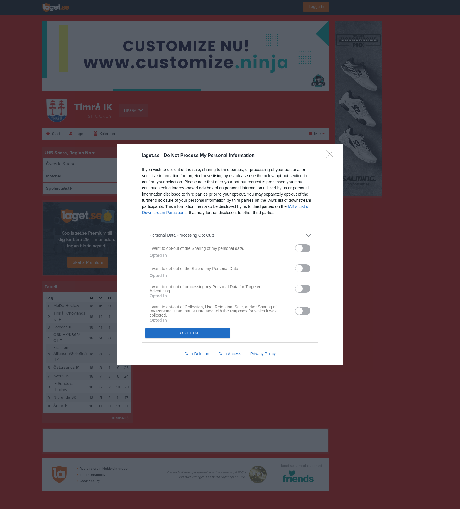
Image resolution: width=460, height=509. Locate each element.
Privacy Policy (263, 353)
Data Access (229, 353)
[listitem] (230, 235)
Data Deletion (196, 353)
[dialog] (230, 254)
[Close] (331, 155)
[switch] (302, 248)
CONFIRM (188, 333)
